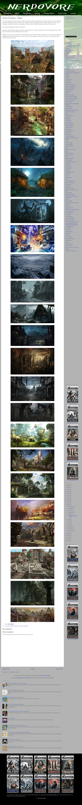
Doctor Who (68, 81)
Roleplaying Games (70, 194)
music (67, 156)
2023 (68, 491)
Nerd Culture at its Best (71, 161)
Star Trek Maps (11, 718)
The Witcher (68, 228)
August (70, 514)
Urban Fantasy (69, 236)
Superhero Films (69, 207)
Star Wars (68, 206)
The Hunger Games (70, 218)
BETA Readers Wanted (71, 57)
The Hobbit (68, 214)
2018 (68, 500)
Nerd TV (67, 175)
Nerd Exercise (69, 167)
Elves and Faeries (69, 89)
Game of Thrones (69, 115)
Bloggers (67, 58)
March (69, 527)
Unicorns (67, 235)
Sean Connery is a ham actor (14, 739)
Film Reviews (68, 108)
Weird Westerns (69, 243)
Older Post (59, 669)
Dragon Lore (68, 82)
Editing (37, 13)
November (70, 508)
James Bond (68, 129)
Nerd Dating (68, 163)
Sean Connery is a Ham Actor (72, 202)
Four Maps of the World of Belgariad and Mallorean (19, 732)
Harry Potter (68, 120)
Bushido (67, 65)
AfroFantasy (68, 43)
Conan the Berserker (70, 71)
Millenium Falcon (69, 154)
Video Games (69, 240)
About (17, 13)
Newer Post (5, 669)
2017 (68, 502)
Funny (67, 113)
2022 (68, 493)
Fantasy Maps (69, 101)
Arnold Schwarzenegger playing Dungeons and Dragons (72, 46)
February (70, 528)
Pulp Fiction (68, 186)
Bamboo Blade (69, 51)
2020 (68, 497)
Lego (67, 140)
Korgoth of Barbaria (70, 136)
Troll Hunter (68, 233)
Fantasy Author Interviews (71, 96)
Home (33, 669)
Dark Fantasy (68, 79)
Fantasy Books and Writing (71, 98)
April (69, 525)
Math (67, 151)
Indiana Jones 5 (69, 127)
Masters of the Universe (71, 149)
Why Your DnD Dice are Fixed (72, 247)
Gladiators (68, 118)
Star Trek (68, 204)
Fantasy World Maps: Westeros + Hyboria (17, 683)
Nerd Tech (68, 174)
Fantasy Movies (69, 106)
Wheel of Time (69, 245)
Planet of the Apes (70, 182)
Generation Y (68, 117)
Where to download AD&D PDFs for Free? (17, 725)
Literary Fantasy (69, 144)
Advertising (27, 13)
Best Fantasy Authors (70, 55)
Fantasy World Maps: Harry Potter (15, 746)
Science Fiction (69, 200)
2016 (68, 504)
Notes (67, 179)
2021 (68, 495)
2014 (68, 535)
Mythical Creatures (70, 158)
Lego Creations (69, 142)
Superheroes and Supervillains (72, 209)
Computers (68, 69)
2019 (68, 498)
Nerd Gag (68, 170)
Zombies (67, 249)
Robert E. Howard (69, 188)
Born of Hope (68, 64)
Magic (67, 147)
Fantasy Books (49, 13)
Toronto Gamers (69, 231)
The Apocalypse (69, 213)
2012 (68, 539)
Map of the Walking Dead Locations (16, 690)
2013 (68, 537)
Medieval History (69, 153)
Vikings (67, 242)
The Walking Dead (70, 226)
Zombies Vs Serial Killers (71, 250)
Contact (73, 13)
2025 (68, 487)
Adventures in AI (69, 42)
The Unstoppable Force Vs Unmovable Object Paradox (72, 224)
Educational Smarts (70, 88)
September (70, 512)
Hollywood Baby (69, 125)
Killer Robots (68, 134)
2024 (68, 489)
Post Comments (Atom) (13, 672)
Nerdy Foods (68, 177)
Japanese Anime (69, 131)
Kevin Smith (68, 132)
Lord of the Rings (69, 146)
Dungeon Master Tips (70, 84)
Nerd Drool (68, 165)
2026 (68, 485)
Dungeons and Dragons (71, 86)
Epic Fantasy (68, 91)
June (69, 521)
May (69, 523)
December (70, 506)
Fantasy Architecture (14, 626)
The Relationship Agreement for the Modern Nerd (19, 711)
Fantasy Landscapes (23, 626)
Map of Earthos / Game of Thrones (15, 697)
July (69, 519)
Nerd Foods (62, 13)
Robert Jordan (69, 192)
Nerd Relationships (70, 172)
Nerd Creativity (69, 160)
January (70, 530)
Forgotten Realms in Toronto (72, 110)
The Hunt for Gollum (70, 220)
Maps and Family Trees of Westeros (16, 704)
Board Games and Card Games (72, 60)
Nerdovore (7, 13)
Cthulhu (67, 77)
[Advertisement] (71, 274)
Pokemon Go (68, 184)
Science (67, 199)
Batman (67, 53)
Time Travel (68, 229)
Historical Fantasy (69, 124)
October (70, 510)
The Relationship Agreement (72, 221)
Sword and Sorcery (70, 211)
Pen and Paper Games (71, 181)
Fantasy (67, 93)
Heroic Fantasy (69, 122)
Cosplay (67, 75)
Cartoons (68, 67)
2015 (68, 533)
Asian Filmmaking (69, 50)
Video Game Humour (70, 238)
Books (67, 62)
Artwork (7, 626)
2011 (68, 541)
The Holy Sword (69, 216)
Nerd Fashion (68, 168)
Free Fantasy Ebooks (70, 111)
